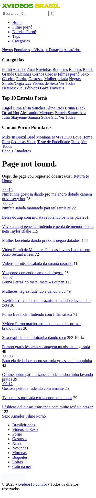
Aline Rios (55, 108)
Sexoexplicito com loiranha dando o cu (34, 337)
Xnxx (17, 443)
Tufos (75, 142)
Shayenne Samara (25, 117)
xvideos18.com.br (32, 484)
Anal (31, 69)
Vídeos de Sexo (45, 83)
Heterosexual (13, 88)
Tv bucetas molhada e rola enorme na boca (37, 397)
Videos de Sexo (25, 429)
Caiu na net (21, 466)
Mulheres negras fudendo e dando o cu (34, 291)
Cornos (38, 74)
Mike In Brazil (14, 137)
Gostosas (35, 79)
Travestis (56, 88)
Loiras (17, 462)
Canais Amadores (16, 151)
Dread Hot (10, 112)
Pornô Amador (14, 69)
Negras (75, 79)
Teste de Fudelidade (53, 142)
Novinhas (43, 69)
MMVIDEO (62, 137)
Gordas (21, 79)
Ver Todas (67, 83)
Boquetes (60, 69)
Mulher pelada (56, 79)
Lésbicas (32, 88)
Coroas (51, 74)
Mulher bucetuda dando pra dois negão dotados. (41, 240)
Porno (17, 434)
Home (17, 22)
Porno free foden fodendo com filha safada (37, 314)
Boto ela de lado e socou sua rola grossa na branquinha (47, 360)
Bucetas (75, 69)
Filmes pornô (69, 74)
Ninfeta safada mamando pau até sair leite (36, 208)
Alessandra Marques (37, 112)
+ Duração (54, 50)
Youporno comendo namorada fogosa (32, 273)
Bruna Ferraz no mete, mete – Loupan (33, 282)
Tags (16, 36)
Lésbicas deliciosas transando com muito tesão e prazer (47, 407)
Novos (7, 50)
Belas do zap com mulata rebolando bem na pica (41, 217)
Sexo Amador (13, 416)
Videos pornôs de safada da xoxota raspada (37, 263)
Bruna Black (75, 108)
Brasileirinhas (23, 425)
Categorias (21, 41)
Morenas (19, 452)
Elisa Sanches (34, 108)
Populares (22, 50)
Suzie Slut (49, 117)
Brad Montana (39, 137)
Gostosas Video (23, 142)
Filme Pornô (36, 416)
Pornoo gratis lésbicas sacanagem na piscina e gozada (46, 347)
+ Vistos (38, 50)
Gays (44, 88)
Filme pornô (22, 27)
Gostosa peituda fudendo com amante (33, 388)
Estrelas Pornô (24, 32)
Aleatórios (72, 50)
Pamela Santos (67, 112)
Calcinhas (23, 74)
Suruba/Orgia (13, 83)
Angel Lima (12, 108)
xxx (28, 83)
